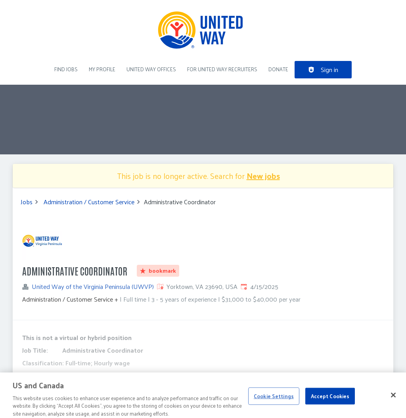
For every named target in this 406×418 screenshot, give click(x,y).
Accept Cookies (330, 400)
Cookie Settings (274, 400)
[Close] (393, 399)
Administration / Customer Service (89, 202)
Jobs (27, 202)
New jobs (263, 176)
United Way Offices (151, 69)
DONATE (278, 69)
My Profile (102, 69)
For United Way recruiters (222, 69)
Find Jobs (66, 69)
